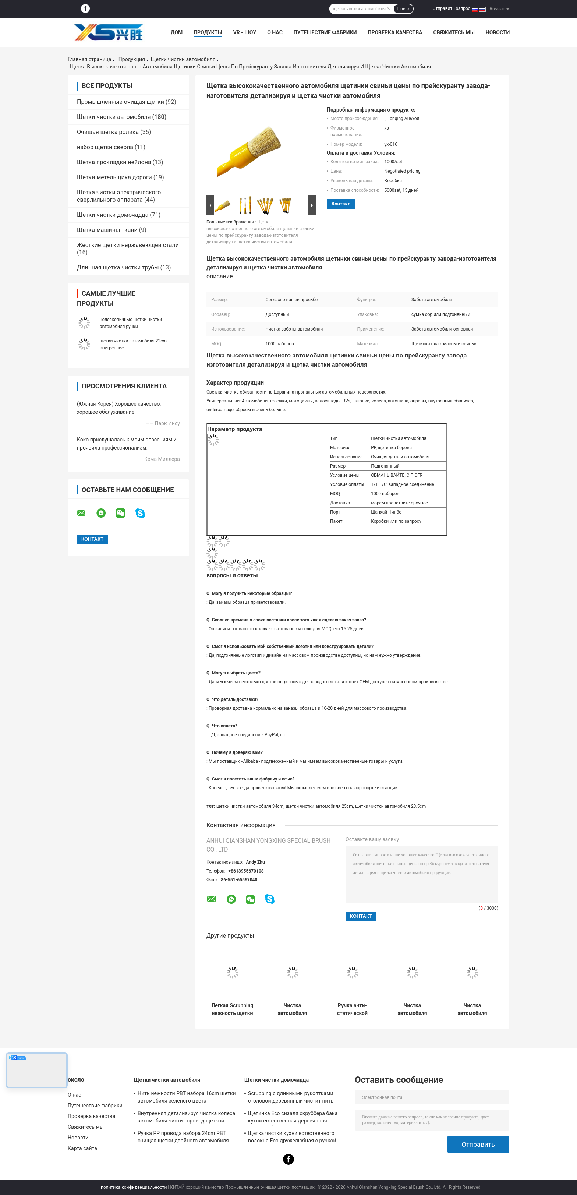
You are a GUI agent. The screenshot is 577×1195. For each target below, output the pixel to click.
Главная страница (89, 59)
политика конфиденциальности (134, 1187)
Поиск (403, 8)
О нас (275, 32)
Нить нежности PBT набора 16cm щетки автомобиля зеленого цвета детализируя (187, 1098)
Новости (498, 32)
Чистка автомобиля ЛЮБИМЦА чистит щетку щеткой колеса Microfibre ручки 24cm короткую (472, 1009)
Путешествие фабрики (325, 32)
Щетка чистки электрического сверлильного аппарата (119, 196)
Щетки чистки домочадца (112, 214)
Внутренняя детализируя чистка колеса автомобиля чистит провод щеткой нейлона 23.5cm (186, 1118)
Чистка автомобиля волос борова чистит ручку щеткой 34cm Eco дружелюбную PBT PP (292, 1009)
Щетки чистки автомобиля (183, 59)
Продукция (131, 59)
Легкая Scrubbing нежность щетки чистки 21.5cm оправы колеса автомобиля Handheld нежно (232, 1009)
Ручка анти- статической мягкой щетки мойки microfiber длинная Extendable (352, 1009)
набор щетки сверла (105, 147)
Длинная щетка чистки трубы (118, 267)
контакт (341, 204)
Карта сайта (82, 1148)
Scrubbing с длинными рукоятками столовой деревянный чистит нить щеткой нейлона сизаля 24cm (290, 1098)
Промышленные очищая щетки (120, 101)
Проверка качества (395, 32)
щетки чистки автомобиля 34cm (249, 806)
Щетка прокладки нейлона (114, 162)
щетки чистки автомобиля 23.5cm (390, 806)
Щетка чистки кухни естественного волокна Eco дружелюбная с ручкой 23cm (292, 1138)
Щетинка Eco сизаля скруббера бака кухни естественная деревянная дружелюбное (292, 1118)
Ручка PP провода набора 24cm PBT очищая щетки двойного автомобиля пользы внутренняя (183, 1138)
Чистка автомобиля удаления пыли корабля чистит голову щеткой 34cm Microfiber (412, 1009)
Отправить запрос (451, 8)
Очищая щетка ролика (108, 131)
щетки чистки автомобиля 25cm (319, 806)
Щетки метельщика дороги (114, 177)
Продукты (208, 32)
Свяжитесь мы (453, 32)
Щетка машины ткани (107, 229)
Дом (177, 32)
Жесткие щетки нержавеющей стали (128, 245)
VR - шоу (244, 32)
